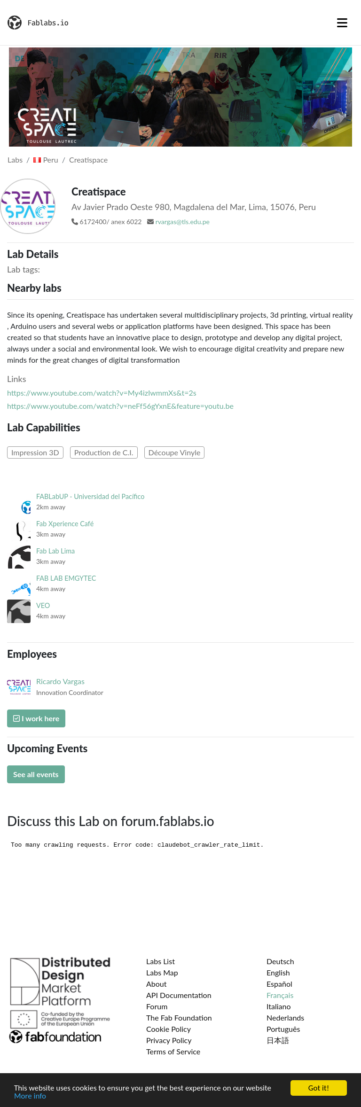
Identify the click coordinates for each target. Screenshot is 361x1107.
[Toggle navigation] (342, 23)
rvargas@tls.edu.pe (183, 222)
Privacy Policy (169, 1040)
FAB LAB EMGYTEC (66, 578)
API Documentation (179, 994)
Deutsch (280, 961)
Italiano (279, 1006)
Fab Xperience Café (65, 524)
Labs (15, 159)
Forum (156, 1006)
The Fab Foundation (179, 1017)
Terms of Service (173, 1051)
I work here (36, 718)
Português (283, 1028)
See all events (36, 774)
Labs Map (162, 972)
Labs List (160, 961)
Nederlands (285, 1017)
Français (280, 994)
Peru (45, 159)
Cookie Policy (168, 1028)
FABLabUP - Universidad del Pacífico (90, 496)
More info (30, 1096)
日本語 (278, 1040)
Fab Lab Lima (55, 551)
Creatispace (88, 159)
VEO (43, 605)
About (156, 983)
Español (279, 983)
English (278, 972)
